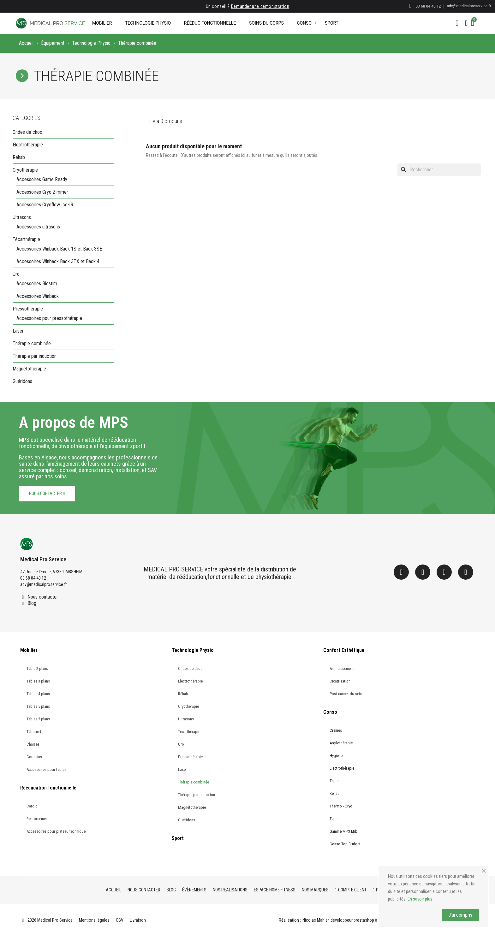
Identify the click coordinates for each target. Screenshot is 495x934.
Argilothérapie (341, 743)
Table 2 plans (37, 668)
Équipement (52, 43)
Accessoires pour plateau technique (56, 831)
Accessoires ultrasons (38, 227)
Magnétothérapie (29, 369)
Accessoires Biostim (36, 284)
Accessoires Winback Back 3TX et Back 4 (57, 261)
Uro (16, 274)
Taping (335, 818)
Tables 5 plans (38, 706)
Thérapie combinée (32, 343)
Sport (331, 23)
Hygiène (336, 755)
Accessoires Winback (37, 296)
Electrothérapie (28, 145)
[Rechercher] (439, 169)
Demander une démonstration (260, 6)
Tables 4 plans (38, 693)
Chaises (33, 744)
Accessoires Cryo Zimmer (42, 192)
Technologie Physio (150, 23)
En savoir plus (420, 899)
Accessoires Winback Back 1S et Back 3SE (59, 249)
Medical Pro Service (43, 559)
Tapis (334, 780)
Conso (306, 23)
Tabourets (35, 731)
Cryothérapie (25, 170)
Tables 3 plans (38, 681)
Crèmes (336, 730)
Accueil (26, 43)
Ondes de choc (27, 132)
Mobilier (104, 23)
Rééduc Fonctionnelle (212, 23)
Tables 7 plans (38, 719)
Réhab (19, 157)
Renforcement (38, 818)
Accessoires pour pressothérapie (49, 318)
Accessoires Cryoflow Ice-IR (44, 205)
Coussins (34, 756)
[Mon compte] (466, 23)
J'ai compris (460, 915)
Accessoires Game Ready (41, 179)
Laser (18, 331)
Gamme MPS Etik (343, 831)
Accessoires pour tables (46, 769)
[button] (457, 23)
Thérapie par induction (35, 356)
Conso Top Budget (345, 844)
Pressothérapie (28, 309)
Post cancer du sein (346, 693)
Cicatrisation (340, 681)
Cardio (32, 806)
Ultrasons (22, 217)
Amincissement (342, 668)
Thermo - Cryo (341, 806)
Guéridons (22, 381)
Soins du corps (268, 23)
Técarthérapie (26, 239)
